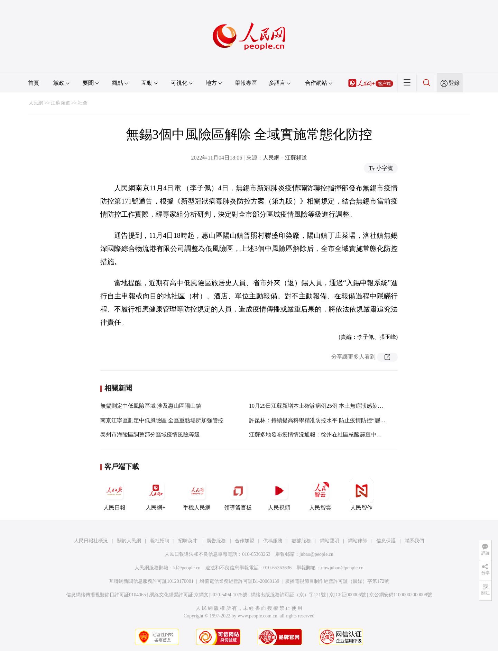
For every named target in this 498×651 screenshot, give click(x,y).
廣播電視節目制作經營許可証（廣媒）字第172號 (337, 581)
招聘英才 (187, 540)
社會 (82, 103)
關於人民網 (129, 540)
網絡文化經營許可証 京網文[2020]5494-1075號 (198, 594)
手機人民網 (197, 494)
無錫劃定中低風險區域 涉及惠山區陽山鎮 (150, 406)
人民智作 (361, 494)
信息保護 (386, 540)
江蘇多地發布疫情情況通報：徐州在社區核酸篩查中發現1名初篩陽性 (333, 434)
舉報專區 (246, 83)
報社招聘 (159, 540)
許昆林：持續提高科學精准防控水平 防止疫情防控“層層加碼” (324, 420)
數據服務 (301, 540)
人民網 (36, 103)
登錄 (454, 83)
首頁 (33, 83)
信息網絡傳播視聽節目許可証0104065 (106, 594)
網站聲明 (329, 540)
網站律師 (357, 540)
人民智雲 (320, 494)
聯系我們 (414, 540)
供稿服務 (273, 540)
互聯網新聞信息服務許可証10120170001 (151, 581)
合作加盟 (244, 540)
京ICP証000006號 (347, 594)
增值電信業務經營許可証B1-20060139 (239, 581)
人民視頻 (279, 494)
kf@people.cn (187, 567)
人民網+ (156, 494)
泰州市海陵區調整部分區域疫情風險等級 (150, 434)
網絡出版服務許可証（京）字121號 (288, 594)
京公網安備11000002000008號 (400, 594)
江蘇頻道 (60, 103)
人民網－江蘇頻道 (285, 158)
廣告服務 (216, 540)
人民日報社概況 (91, 540)
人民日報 (114, 494)
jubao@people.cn (316, 554)
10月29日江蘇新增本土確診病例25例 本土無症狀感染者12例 (321, 406)
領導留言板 (238, 494)
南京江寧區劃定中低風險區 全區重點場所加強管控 (161, 420)
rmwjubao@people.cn (342, 567)
